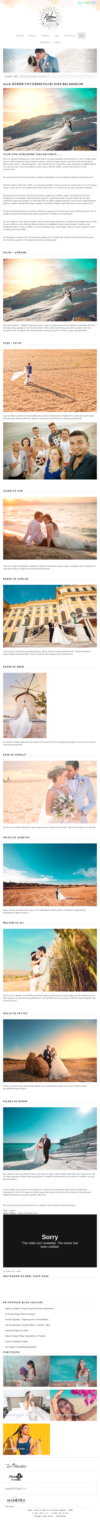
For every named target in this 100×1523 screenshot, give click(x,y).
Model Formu (69, 36)
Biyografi (20, 36)
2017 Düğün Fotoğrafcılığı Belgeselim (21, 1347)
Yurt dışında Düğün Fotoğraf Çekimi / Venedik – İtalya (27, 1325)
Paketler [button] (46, 36)
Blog (82, 36)
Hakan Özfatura (9, 1213)
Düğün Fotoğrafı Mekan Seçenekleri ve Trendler (25, 1336)
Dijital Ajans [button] (45, 42)
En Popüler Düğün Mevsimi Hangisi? (20, 1314)
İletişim (57, 42)
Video (56, 36)
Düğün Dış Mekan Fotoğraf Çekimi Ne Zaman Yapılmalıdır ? (30, 1309)
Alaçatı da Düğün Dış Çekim (16, 1330)
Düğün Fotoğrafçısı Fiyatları (16, 1341)
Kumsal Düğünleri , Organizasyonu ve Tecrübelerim (26, 1319)
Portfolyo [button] (32, 36)
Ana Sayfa (8, 76)
